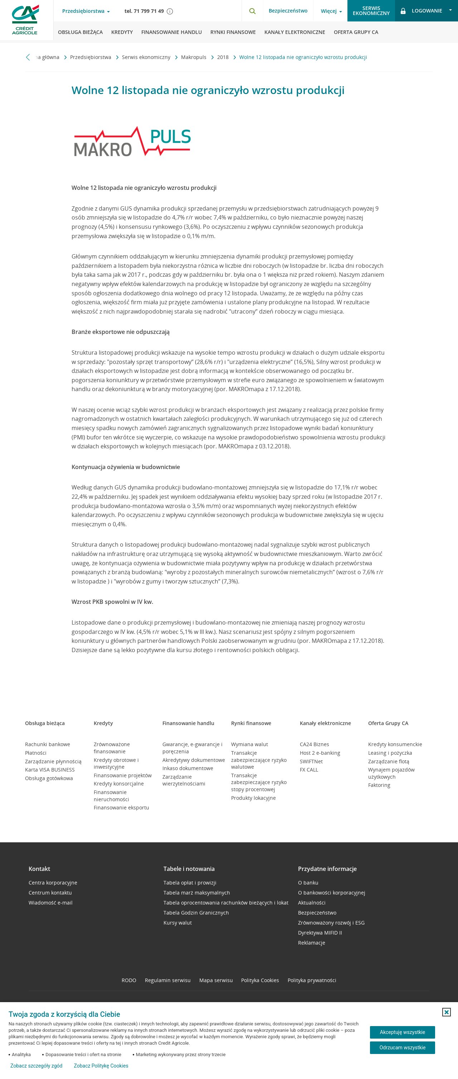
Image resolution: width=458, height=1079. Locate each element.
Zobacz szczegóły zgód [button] (36, 1066)
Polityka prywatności (312, 980)
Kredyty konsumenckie (395, 744)
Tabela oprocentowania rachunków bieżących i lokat (226, 902)
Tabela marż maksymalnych (197, 892)
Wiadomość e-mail (51, 902)
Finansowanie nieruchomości (111, 796)
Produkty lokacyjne (253, 797)
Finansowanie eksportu (121, 807)
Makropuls (194, 57)
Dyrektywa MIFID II (320, 932)
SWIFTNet (311, 761)
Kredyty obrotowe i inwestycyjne (116, 763)
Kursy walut (178, 922)
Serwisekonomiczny (371, 10)
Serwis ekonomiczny (147, 57)
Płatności (36, 752)
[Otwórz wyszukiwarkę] (252, 10)
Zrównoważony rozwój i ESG (331, 922)
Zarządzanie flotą (388, 761)
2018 (223, 57)
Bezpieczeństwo (288, 10)
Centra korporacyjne (53, 882)
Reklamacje (311, 942)
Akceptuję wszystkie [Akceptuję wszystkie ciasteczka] (402, 1032)
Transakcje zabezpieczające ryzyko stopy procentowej (259, 782)
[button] (446, 1012)
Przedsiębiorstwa (91, 57)
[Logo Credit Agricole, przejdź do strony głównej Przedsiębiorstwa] (27, 21)
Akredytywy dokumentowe (193, 760)
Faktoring (379, 785)
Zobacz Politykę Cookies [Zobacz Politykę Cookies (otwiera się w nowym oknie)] (101, 1066)
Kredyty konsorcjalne (119, 783)
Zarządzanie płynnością (53, 761)
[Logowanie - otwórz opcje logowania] (426, 10)
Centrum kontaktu (50, 892)
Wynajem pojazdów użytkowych (391, 773)
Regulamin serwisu (168, 980)
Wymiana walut (249, 744)
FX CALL (309, 769)
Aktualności (312, 902)
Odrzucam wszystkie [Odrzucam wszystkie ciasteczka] (403, 1047)
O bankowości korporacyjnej (331, 892)
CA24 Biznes (314, 744)
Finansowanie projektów (123, 775)
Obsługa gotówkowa (49, 778)
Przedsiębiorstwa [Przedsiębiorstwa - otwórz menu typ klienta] (83, 11)
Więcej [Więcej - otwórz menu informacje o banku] (329, 11)
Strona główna (43, 57)
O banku (308, 882)
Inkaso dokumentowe (187, 768)
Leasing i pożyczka (390, 752)
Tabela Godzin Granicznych (196, 912)
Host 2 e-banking (320, 752)
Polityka (260, 980)
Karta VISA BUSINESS (50, 769)
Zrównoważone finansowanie (112, 748)
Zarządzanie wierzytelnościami (183, 780)
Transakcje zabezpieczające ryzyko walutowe (259, 759)
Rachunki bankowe (47, 744)
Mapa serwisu (216, 980)
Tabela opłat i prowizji (190, 882)
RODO (129, 980)
